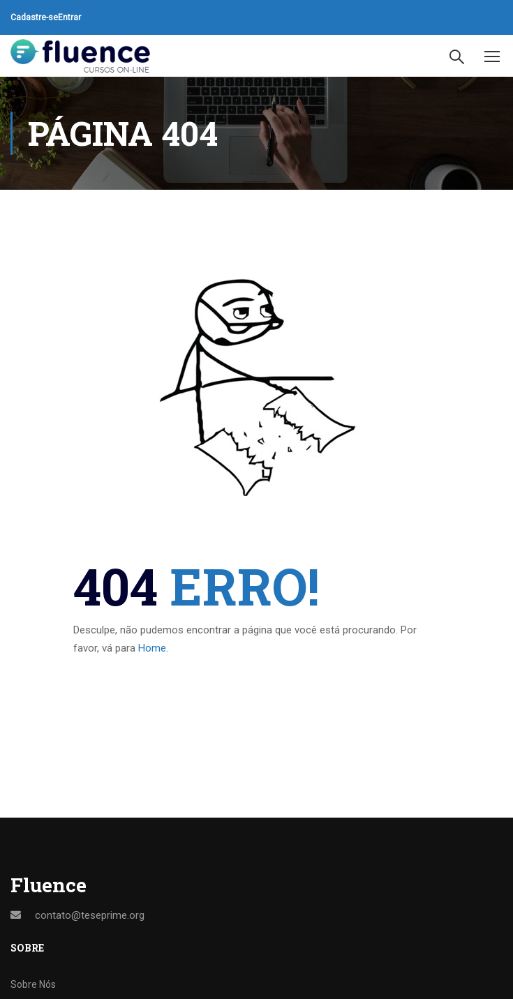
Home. (153, 648)
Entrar (69, 17)
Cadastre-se (34, 17)
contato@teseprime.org (89, 915)
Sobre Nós (33, 984)
